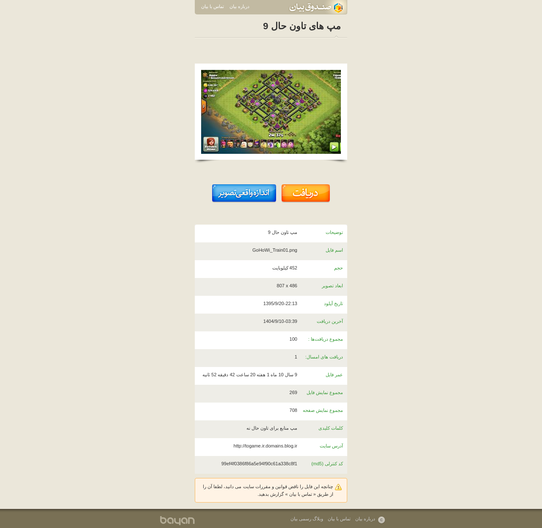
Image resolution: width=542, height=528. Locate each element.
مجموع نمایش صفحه (323, 410)
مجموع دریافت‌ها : (325, 339)
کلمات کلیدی (330, 428)
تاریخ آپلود (333, 303)
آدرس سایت (331, 445)
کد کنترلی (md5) (327, 463)
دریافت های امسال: (324, 356)
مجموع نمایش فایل (325, 392)
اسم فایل (334, 250)
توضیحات (334, 232)
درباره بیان (239, 6)
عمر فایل (334, 374)
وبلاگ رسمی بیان (306, 518)
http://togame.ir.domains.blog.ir (265, 445)
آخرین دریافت (330, 321)
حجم (338, 267)
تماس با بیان (212, 6)
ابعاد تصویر (332, 285)
